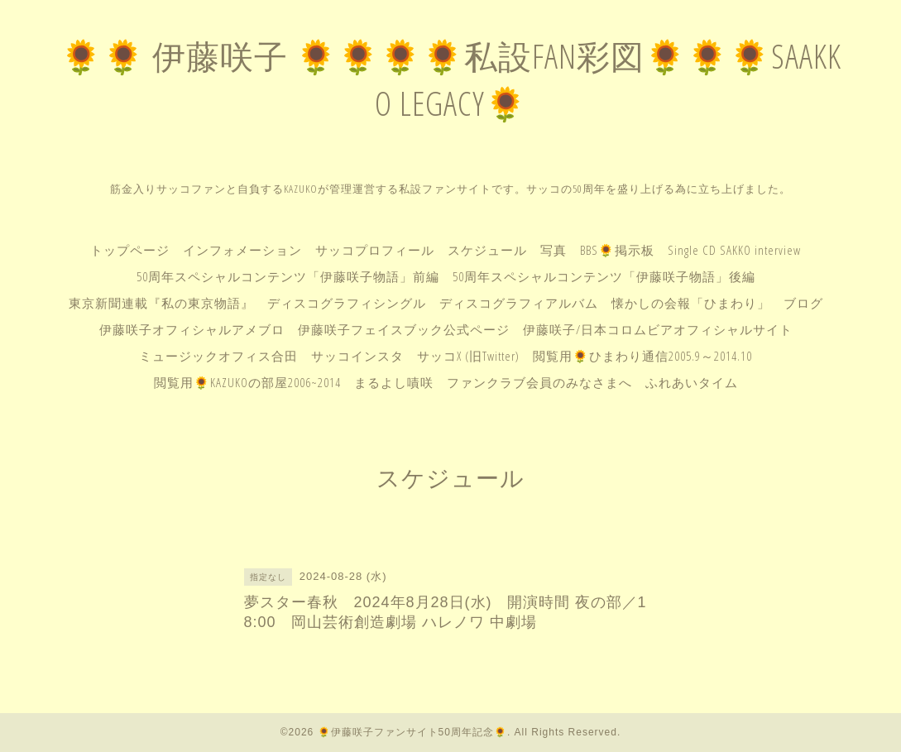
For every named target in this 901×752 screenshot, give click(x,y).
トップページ (130, 250)
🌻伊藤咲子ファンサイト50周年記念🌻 (412, 732)
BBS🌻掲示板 (617, 250)
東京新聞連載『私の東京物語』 (161, 303)
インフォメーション (242, 250)
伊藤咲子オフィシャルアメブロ (192, 329)
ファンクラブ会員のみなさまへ (539, 382)
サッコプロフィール (374, 250)
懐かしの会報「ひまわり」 (690, 303)
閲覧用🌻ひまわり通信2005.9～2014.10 (642, 355)
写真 (553, 250)
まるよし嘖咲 (394, 382)
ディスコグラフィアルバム (518, 303)
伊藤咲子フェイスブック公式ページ (404, 329)
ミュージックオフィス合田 (218, 355)
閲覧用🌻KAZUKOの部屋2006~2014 (247, 382)
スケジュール (487, 250)
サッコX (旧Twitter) (468, 355)
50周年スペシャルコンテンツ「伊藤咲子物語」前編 (288, 276)
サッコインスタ (357, 355)
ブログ (803, 303)
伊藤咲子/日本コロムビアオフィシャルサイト (658, 329)
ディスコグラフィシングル (346, 303)
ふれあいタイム (691, 382)
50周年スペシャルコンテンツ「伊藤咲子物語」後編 (604, 276)
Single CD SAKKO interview (734, 250)
